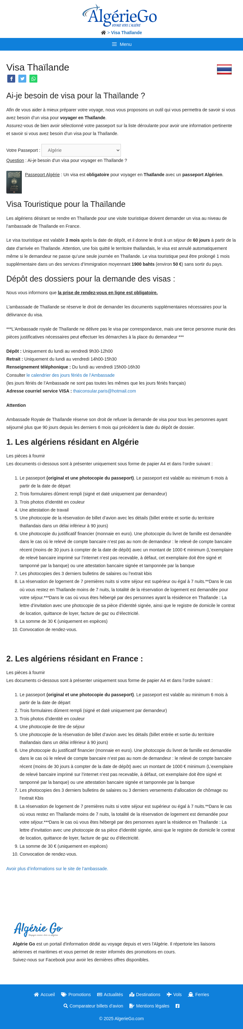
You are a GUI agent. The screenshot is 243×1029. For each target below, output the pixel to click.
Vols (174, 994)
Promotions (76, 994)
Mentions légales (149, 1005)
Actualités (110, 994)
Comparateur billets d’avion (93, 1005)
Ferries (198, 994)
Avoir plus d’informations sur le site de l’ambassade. (57, 868)
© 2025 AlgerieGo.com (121, 1018)
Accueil (44, 994)
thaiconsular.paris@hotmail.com (104, 391)
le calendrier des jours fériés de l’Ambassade (72, 375)
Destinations (144, 994)
